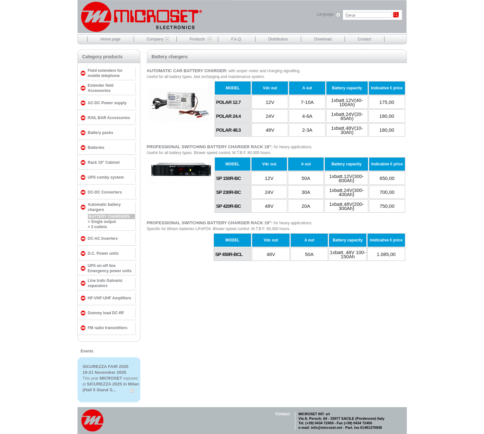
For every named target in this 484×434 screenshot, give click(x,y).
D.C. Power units (103, 253)
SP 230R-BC (228, 192)
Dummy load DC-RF (106, 313)
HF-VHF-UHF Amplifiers (109, 298)
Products (197, 39)
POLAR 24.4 (228, 116)
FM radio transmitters (108, 328)
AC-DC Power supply (107, 103)
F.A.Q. (236, 39)
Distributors (278, 39)
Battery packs (100, 132)
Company (155, 39)
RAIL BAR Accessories (109, 118)
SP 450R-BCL (229, 254)
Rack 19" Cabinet (104, 162)
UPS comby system (106, 177)
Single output (103, 221)
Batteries (96, 147)
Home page (110, 39)
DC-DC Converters (105, 192)
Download (322, 39)
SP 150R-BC (228, 178)
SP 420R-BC (228, 206)
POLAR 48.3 (228, 130)
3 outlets (99, 227)
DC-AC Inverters (103, 238)
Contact (364, 39)
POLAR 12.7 (228, 102)
